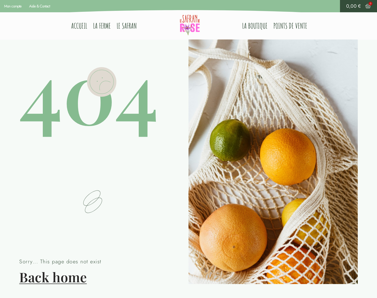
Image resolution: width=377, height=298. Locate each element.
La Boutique (255, 26)
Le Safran (127, 26)
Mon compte (12, 6)
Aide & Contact (39, 6)
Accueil (79, 26)
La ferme (102, 26)
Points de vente (290, 26)
